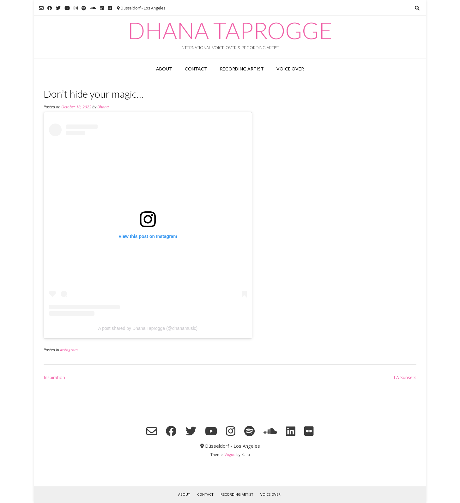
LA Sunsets (405, 377)
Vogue (230, 454)
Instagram (69, 350)
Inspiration (54, 377)
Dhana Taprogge (230, 30)
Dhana (103, 107)
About (164, 68)
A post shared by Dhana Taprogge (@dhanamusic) (147, 328)
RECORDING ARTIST (242, 68)
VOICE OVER (290, 68)
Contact (196, 68)
